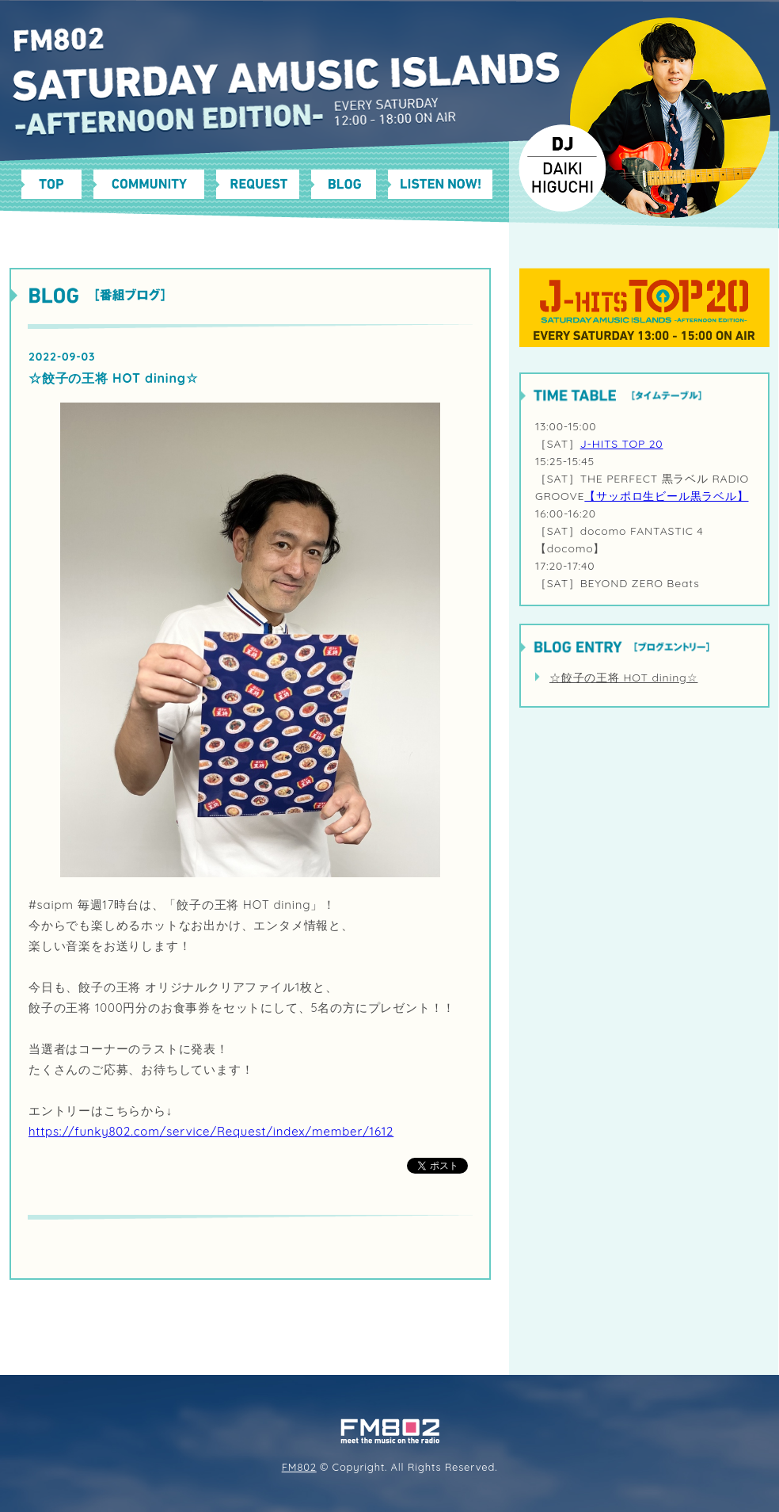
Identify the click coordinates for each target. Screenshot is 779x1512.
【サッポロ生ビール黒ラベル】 (666, 496)
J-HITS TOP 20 (621, 444)
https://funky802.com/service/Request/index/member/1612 (210, 1131)
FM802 (299, 1466)
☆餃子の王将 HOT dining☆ (623, 677)
